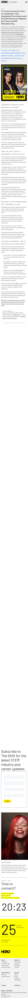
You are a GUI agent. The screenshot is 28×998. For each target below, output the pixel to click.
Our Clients (17, 963)
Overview (3, 974)
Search (16, 974)
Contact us (17, 985)
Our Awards (17, 965)
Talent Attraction (5, 976)
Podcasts (16, 978)
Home (3, 960)
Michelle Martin (19, 34)
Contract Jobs (5, 965)
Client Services (5, 972)
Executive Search (5, 967)
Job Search (4, 962)
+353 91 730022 (6, 996)
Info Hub (16, 972)
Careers (3, 985)
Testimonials (17, 962)
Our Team (16, 967)
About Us (16, 960)
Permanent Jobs (5, 963)
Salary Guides (17, 980)
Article (16, 976)
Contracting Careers (12, 318)
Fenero (16, 283)
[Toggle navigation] (26, 2)
